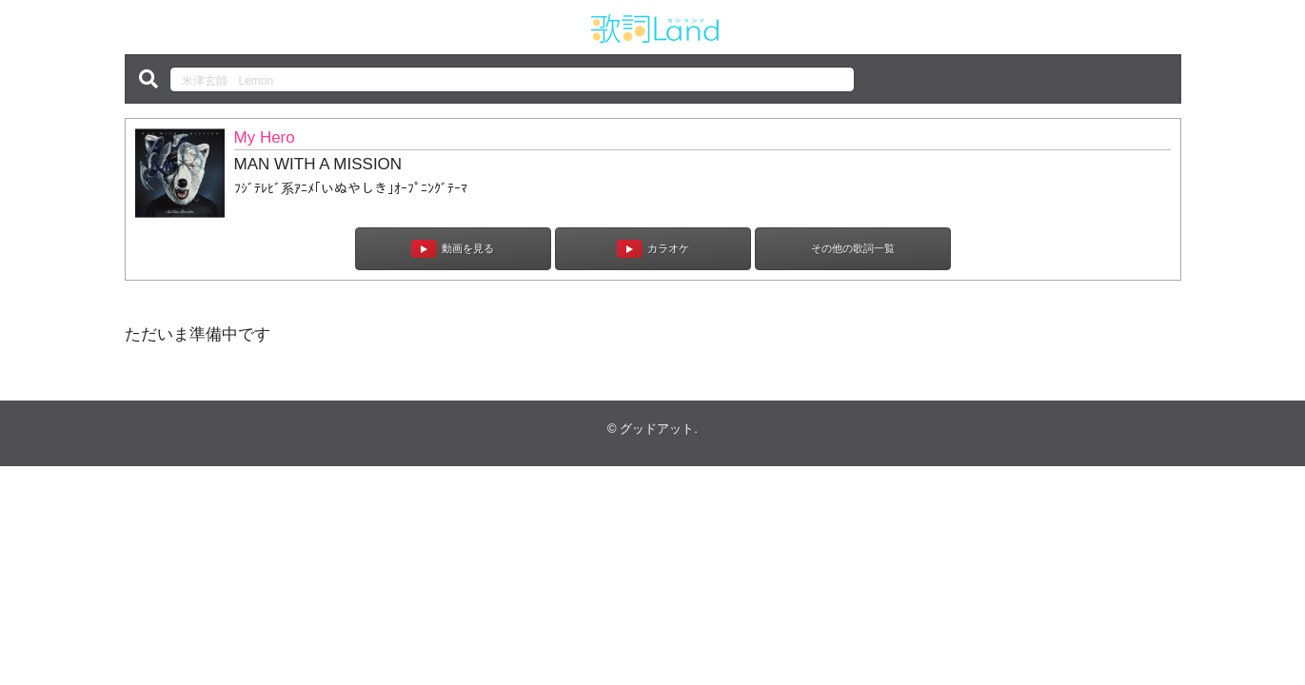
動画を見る (452, 249)
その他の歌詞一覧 (853, 248)
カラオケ (653, 249)
